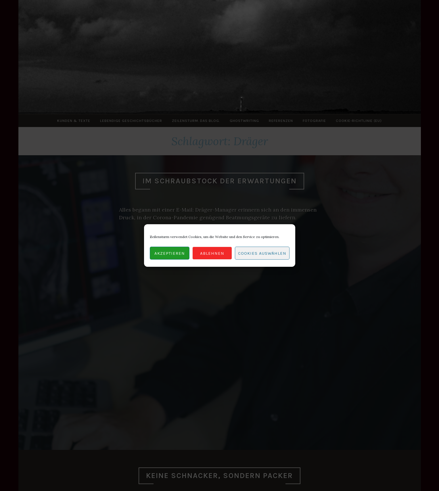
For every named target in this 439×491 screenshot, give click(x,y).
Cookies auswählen (262, 253)
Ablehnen (212, 253)
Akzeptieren (169, 253)
